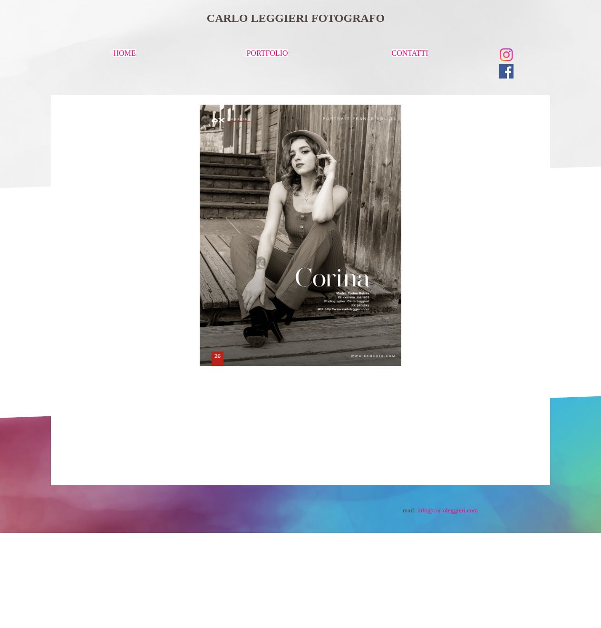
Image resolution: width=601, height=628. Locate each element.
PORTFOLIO (267, 53)
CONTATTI (410, 53)
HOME (124, 53)
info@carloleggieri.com (447, 510)
